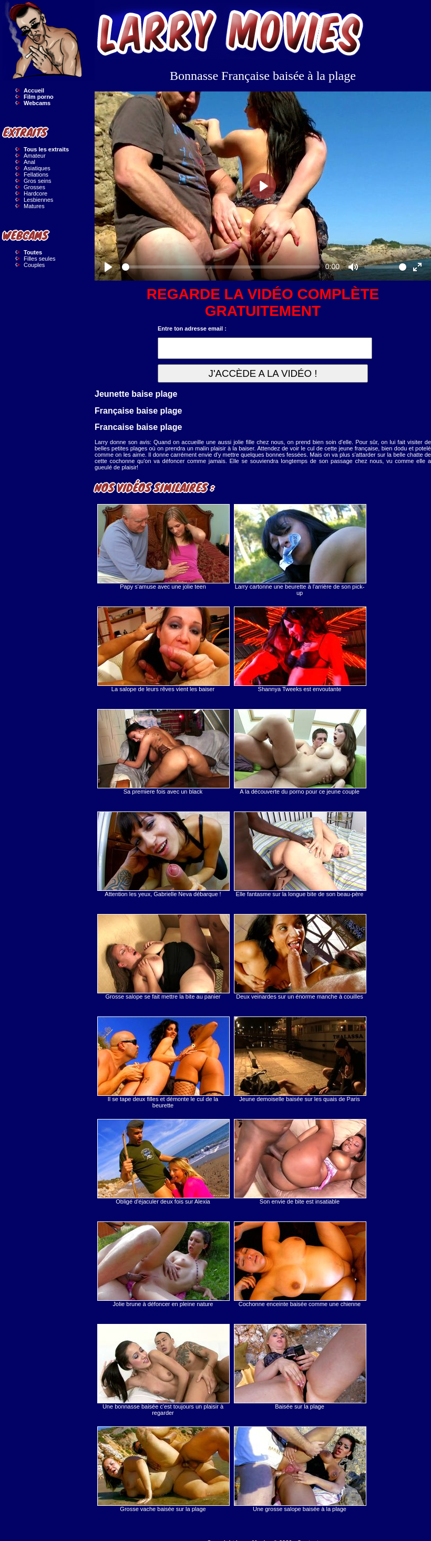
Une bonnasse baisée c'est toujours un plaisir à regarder (163, 1370)
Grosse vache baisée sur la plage (163, 1469)
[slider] (221, 267)
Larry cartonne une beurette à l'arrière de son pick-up (299, 550)
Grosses (34, 187)
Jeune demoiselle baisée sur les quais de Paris (299, 1059)
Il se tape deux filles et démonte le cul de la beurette (163, 1062)
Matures (34, 206)
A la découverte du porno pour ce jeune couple (299, 752)
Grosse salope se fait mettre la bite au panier (163, 957)
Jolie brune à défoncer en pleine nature (163, 1264)
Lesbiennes (38, 200)
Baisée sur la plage (299, 1367)
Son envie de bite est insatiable (299, 1162)
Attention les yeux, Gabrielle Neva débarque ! (163, 854)
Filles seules (40, 258)
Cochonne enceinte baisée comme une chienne (299, 1264)
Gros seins (38, 181)
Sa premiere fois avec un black (163, 752)
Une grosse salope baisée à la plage (299, 1469)
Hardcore (35, 193)
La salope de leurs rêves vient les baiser (163, 649)
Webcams (37, 103)
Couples (34, 265)
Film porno (39, 97)
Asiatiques (37, 168)
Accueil (34, 90)
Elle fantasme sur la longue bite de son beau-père (299, 854)
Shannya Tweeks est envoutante (299, 649)
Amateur (35, 155)
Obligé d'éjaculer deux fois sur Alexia (163, 1162)
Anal (29, 162)
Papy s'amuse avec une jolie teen (163, 547)
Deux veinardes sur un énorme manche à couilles (299, 957)
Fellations (36, 174)
